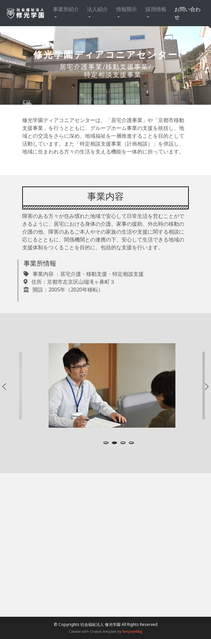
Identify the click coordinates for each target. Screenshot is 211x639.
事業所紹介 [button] (66, 9)
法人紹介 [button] (97, 9)
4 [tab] (132, 443)
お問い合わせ (187, 13)
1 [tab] (107, 443)
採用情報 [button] (155, 9)
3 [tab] (124, 443)
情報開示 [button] (126, 9)
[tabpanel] (112, 385)
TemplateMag (132, 631)
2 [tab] (115, 443)
